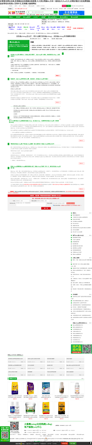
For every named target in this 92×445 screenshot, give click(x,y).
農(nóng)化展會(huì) (23, 20)
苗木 (28, 23)
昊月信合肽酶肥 (76, 229)
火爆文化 (19, 434)
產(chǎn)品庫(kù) (64, 17)
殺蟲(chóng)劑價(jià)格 (52, 21)
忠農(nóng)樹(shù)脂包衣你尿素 (34, 358)
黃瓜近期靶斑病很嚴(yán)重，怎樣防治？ (81, 300)
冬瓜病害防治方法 (76, 339)
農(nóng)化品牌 (74, 17)
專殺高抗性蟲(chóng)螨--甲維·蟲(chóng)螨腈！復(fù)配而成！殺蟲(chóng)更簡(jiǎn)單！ (49, 49)
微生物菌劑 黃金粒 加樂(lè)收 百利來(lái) (47, 415)
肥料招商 (18, 17)
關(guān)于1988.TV (12, 434)
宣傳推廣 (32, 434)
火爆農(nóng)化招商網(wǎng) (21, 438)
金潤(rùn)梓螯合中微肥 (12, 371)
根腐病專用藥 (56, 14)
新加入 (74, 213)
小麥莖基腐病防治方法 (77, 335)
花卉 (26, 23)
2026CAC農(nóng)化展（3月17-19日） (21, 8)
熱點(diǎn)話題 (32, 14)
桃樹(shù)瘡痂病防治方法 (78, 327)
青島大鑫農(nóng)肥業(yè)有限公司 (30, 397)
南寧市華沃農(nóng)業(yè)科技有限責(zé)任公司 (33, 417)
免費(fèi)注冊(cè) (73, 6)
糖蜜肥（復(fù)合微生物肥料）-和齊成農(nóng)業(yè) (65, 415)
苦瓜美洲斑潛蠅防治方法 (78, 341)
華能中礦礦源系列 (76, 215)
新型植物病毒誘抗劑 (77, 250)
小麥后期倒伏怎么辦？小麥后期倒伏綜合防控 (82, 315)
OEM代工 (35, 17)
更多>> (90, 235)
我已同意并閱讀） (68, 205)
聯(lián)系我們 (50, 434)
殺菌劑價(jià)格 (61, 21)
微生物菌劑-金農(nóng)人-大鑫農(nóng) (31, 395)
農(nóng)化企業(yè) (52, 17)
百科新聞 (75, 294)
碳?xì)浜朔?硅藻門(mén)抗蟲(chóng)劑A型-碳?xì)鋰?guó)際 (66, 395)
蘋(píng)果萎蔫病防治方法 (78, 325)
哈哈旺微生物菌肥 (50, 358)
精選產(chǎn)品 (12, 378)
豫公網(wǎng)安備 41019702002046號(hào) (54, 438)
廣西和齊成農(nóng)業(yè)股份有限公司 (62, 417)
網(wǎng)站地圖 (64, 434)
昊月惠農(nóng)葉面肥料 (77, 221)
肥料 (39, 441)
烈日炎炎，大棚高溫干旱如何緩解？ (80, 307)
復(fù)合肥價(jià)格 (51, 19)
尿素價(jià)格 (59, 19)
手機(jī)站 (64, 5)
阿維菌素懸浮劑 (76, 241)
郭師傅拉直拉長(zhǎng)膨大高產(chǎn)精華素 (82, 227)
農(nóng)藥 (36, 441)
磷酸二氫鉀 (42, 14)
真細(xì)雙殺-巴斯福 (46, 395)
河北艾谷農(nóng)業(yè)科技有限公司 (15, 397)
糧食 (16, 23)
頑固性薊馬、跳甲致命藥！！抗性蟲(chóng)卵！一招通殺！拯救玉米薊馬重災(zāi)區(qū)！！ (50, 47)
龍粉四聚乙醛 (75, 243)
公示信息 (57, 434)
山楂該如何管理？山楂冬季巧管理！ (80, 302)
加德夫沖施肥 (69, 358)
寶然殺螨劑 (30, 371)
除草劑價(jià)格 (68, 21)
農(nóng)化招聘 (72, 434)
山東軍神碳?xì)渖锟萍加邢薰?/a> (61, 397)
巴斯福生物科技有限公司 (46, 397)
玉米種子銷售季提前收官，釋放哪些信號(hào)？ (82, 309)
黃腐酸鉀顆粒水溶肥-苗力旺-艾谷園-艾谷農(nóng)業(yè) (19, 395)
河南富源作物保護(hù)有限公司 (15, 417)
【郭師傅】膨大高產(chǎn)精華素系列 (80, 217)
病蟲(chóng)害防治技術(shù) (80, 323)
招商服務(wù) (25, 434)
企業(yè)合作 (38, 434)
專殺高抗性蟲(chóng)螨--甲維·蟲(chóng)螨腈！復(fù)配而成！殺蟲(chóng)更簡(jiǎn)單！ (33, 144)
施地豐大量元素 (76, 225)
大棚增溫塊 (38, 14)
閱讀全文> (58, 75)
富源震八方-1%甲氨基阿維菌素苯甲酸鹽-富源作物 (18, 415)
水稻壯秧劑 (47, 14)
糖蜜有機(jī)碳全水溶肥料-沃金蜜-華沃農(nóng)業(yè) (34, 415)
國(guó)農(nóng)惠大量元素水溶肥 (73, 365)
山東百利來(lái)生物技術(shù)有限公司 (46, 417)
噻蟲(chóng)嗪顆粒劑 (77, 254)
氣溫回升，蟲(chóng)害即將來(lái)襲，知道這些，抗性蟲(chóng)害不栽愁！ (30, 79)
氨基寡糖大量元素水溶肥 (78, 245)
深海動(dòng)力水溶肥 (77, 252)
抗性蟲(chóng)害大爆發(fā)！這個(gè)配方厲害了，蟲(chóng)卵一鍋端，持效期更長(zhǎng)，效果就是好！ (53, 45)
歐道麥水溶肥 (50, 365)
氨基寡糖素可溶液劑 (77, 237)
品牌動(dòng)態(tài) (35, 20)
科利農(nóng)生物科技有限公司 (77, 397)
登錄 (68, 5)
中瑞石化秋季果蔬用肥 (51, 371)
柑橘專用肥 (52, 14)
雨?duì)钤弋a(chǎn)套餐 (77, 231)
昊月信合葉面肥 (31, 365)
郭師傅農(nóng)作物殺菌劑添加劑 (14, 365)
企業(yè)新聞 (76, 257)
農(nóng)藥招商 (26, 17)
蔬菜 (18, 23)
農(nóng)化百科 (12, 20)
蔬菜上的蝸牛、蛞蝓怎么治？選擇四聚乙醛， (82, 282)
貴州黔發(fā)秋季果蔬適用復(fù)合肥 (15, 358)
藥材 (23, 23)
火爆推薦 (43, 17)
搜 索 (56, 12)
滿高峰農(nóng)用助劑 (77, 248)
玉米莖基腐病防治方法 (77, 329)
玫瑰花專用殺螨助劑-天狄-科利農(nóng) (78, 395)
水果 (21, 23)
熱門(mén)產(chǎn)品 (78, 235)
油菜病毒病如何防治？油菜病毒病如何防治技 (82, 304)
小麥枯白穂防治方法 (77, 331)
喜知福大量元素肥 (76, 219)
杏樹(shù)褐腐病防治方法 (78, 333)
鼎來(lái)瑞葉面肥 (70, 371)
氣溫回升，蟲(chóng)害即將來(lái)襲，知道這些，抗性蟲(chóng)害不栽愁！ (73, 45)
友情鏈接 (44, 434)
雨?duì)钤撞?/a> (76, 223)
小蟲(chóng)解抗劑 (76, 239)
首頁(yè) (11, 17)
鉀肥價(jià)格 (65, 19)
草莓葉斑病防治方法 (77, 337)
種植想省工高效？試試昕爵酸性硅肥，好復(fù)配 (82, 268)
